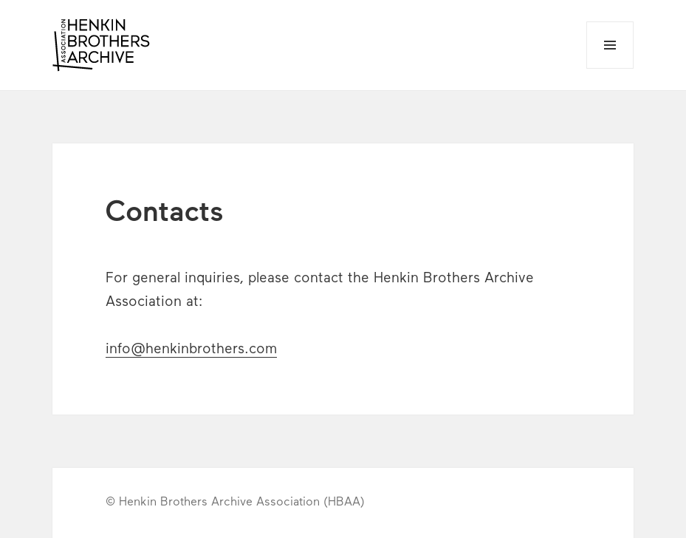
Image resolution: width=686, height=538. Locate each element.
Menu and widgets (610, 68)
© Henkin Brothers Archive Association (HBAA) (235, 502)
